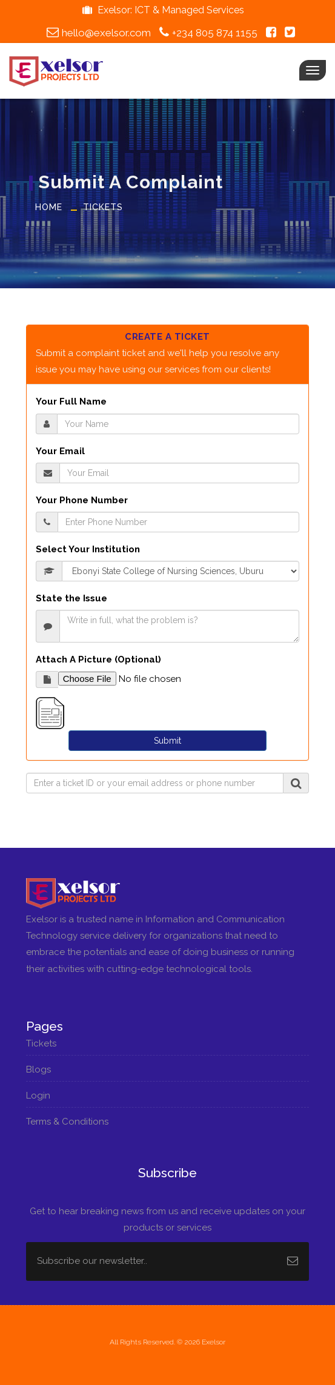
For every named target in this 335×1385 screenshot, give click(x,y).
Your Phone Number (82, 500)
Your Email (60, 451)
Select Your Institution (88, 549)
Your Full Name (71, 401)
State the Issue (71, 598)
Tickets (103, 207)
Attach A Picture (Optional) (98, 659)
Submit (167, 740)
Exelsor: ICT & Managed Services (161, 10)
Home (48, 207)
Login (44, 1095)
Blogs (44, 1069)
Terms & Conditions (73, 1121)
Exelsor (213, 1342)
